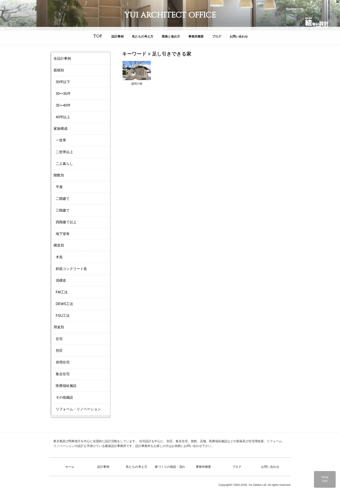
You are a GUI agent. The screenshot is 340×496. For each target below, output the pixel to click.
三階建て (63, 210)
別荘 (59, 350)
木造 (59, 257)
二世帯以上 (64, 152)
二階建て (63, 198)
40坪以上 (63, 117)
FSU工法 (63, 315)
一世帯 (61, 140)
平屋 (59, 187)
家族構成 (60, 128)
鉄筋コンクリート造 (71, 269)
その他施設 (64, 397)
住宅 (59, 339)
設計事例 (117, 36)
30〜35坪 (63, 93)
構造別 (59, 245)
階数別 (59, 175)
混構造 (61, 280)
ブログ (216, 36)
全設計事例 (62, 58)
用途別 (59, 327)
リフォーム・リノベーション (78, 409)
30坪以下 (63, 82)
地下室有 (63, 234)
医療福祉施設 (66, 386)
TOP (97, 36)
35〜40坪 (63, 105)
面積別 (59, 70)
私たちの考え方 (142, 36)
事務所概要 (196, 36)
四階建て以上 (66, 222)
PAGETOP (324, 479)
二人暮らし (64, 164)
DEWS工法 (64, 304)
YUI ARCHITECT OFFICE (170, 15)
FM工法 (62, 292)
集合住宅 (63, 374)
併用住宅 (63, 362)
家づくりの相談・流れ (170, 466)
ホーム (69, 466)
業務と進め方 (171, 36)
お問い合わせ (239, 36)
